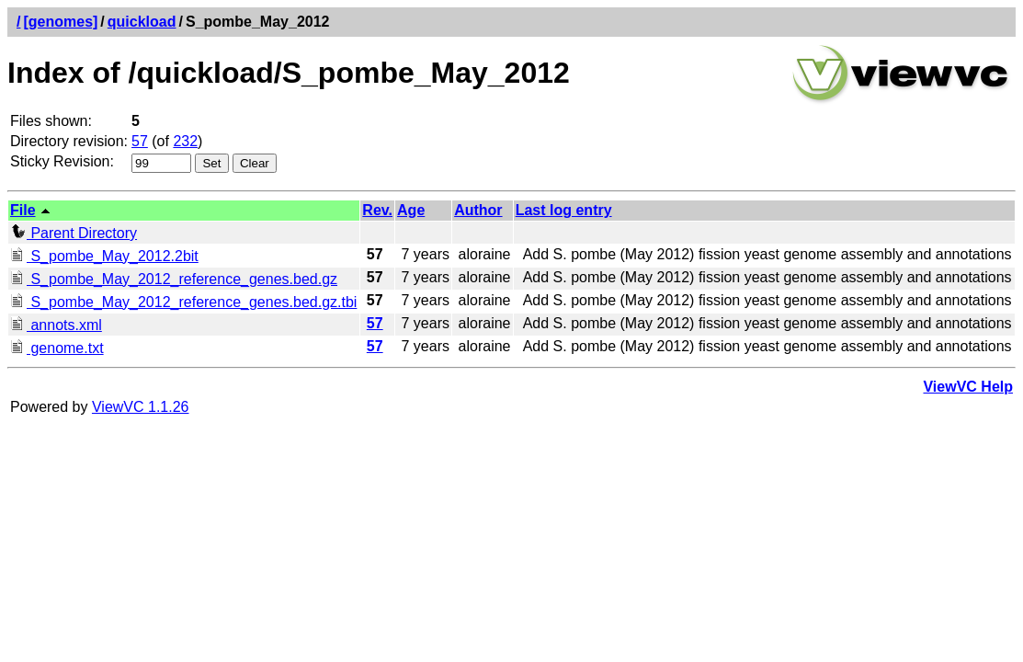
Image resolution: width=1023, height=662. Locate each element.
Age (411, 210)
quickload (142, 21)
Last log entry (564, 210)
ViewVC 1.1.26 (140, 407)
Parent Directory (73, 233)
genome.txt (57, 348)
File (23, 210)
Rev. (377, 210)
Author (478, 210)
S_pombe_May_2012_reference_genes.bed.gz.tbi (183, 302)
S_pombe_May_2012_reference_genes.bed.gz (173, 279)
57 (139, 141)
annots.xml (56, 325)
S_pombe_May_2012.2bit (104, 256)
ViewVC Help (968, 386)
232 (185, 141)
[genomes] (60, 21)
